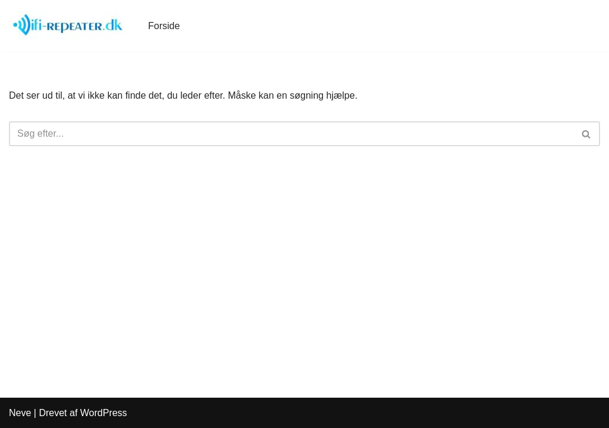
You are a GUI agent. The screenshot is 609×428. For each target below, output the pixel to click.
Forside (164, 26)
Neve (20, 413)
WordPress (103, 413)
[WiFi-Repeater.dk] (68, 26)
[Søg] (291, 133)
